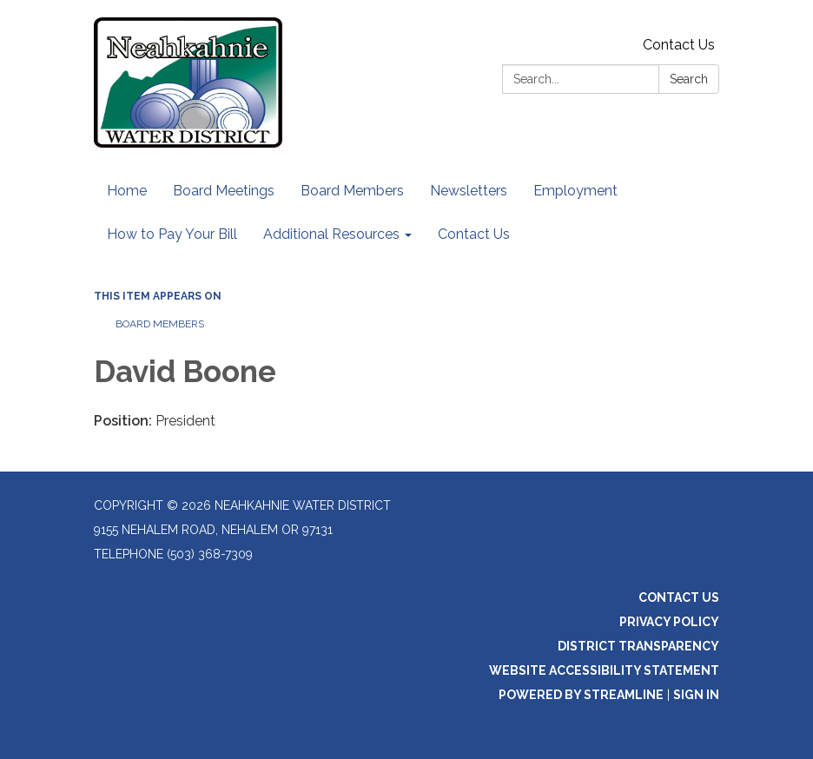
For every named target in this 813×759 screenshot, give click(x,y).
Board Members (160, 324)
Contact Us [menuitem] (474, 234)
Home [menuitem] (127, 190)
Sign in (696, 695)
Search (689, 79)
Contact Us (679, 44)
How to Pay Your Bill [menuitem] (172, 234)
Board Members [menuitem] (352, 190)
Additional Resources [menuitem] (331, 234)
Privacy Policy (669, 622)
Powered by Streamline (581, 695)
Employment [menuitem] (575, 190)
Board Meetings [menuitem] (223, 190)
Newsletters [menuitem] (468, 190)
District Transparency (638, 646)
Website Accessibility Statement (604, 670)
